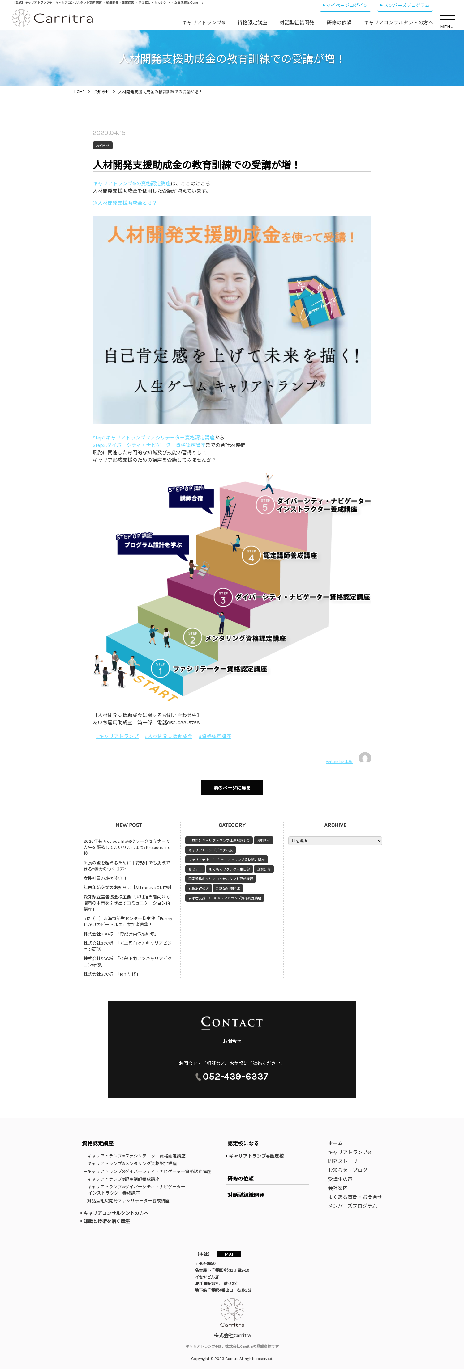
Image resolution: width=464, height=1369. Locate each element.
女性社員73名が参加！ (106, 876)
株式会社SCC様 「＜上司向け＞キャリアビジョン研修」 (128, 944)
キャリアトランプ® (203, 23)
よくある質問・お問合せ (355, 1196)
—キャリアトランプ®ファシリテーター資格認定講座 (137, 1154)
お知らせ (263, 839)
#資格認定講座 (215, 736)
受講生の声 (340, 1178)
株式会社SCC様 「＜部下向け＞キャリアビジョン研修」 (128, 960)
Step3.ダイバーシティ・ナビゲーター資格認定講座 (149, 445)
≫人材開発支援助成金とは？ (125, 203)
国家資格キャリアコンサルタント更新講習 (220, 877)
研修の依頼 (339, 23)
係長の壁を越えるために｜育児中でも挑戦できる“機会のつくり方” (127, 864)
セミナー (195, 868)
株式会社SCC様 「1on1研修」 (112, 972)
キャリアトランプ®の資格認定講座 (132, 184)
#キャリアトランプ (117, 736)
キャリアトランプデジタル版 (210, 848)
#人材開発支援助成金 (168, 736)
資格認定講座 (252, 23)
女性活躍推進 (198, 887)
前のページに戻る (232, 787)
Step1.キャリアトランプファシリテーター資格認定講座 (154, 438)
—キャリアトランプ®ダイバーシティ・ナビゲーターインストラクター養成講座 (136, 1188)
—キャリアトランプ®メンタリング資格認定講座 (132, 1162)
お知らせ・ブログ (347, 1169)
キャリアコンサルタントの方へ (398, 23)
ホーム (335, 1142)
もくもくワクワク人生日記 (229, 868)
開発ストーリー (345, 1160)
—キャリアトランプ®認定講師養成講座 (124, 1177)
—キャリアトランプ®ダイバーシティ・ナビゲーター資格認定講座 (149, 1170)
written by (348, 758)
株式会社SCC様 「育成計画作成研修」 (121, 932)
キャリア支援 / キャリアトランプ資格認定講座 (226, 858)
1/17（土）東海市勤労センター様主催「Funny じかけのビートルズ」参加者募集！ (130, 920)
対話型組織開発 (297, 23)
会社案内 (338, 1187)
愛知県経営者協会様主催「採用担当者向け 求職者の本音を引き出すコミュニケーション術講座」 (127, 901)
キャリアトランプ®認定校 (256, 1155)
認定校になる (243, 1142)
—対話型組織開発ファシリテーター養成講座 (129, 1199)
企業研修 (264, 868)
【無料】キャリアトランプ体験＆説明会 (219, 839)
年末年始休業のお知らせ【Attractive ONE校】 (129, 885)
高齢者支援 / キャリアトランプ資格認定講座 (224, 896)
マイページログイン (347, 5)
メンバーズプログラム (407, 5)
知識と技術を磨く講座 (107, 1220)
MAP (231, 1253)
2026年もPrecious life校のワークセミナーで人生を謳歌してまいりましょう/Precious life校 (127, 846)
